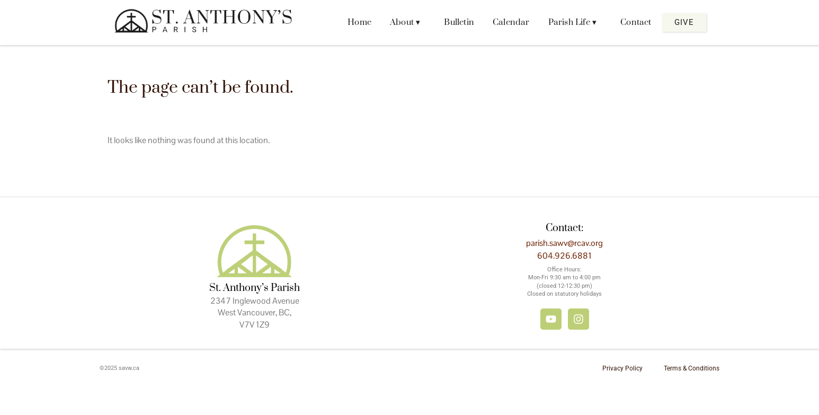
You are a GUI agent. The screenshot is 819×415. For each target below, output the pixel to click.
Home (359, 22)
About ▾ (405, 22)
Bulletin (459, 22)
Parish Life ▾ (572, 22)
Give (684, 22)
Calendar (511, 22)
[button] (407, 22)
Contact (635, 22)
